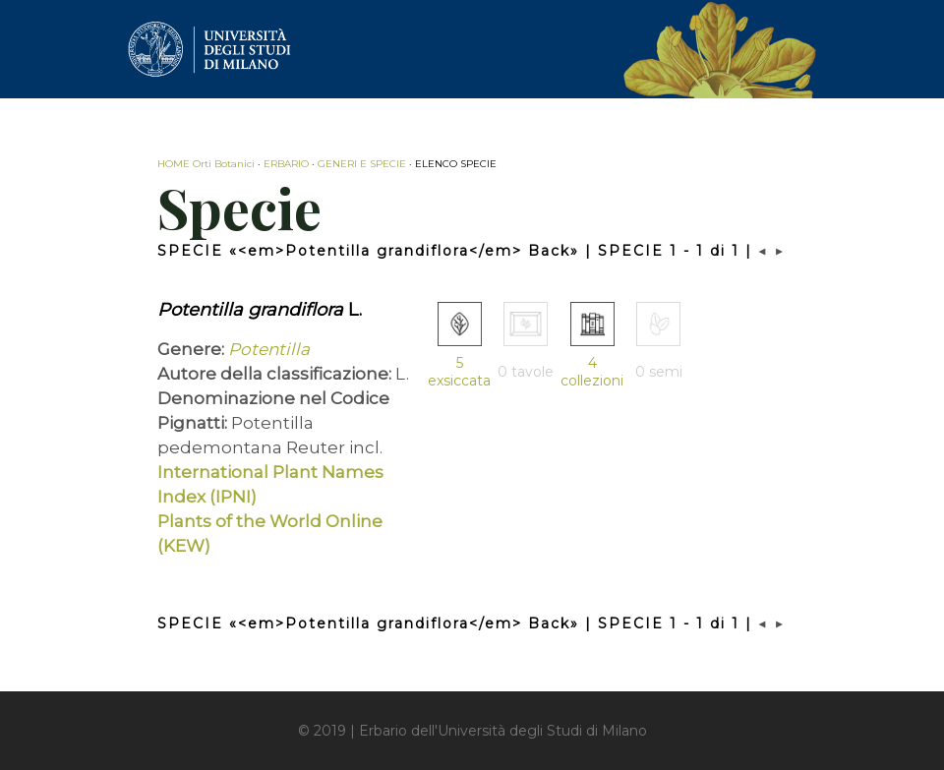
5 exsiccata (459, 371)
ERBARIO (286, 163)
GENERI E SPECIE (362, 163)
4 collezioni (591, 371)
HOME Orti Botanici (206, 163)
